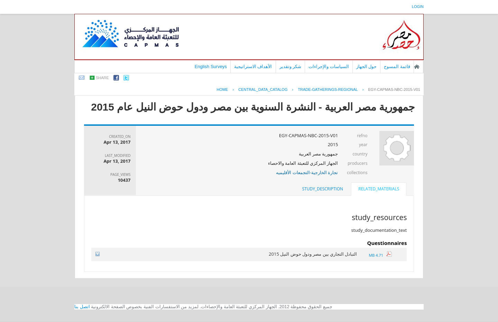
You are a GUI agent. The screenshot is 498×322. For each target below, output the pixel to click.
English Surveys (211, 66)
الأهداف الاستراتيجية (253, 66)
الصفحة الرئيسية (416, 66)
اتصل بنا (82, 306)
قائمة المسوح (397, 66)
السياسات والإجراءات (328, 66)
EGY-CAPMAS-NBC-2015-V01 (394, 89)
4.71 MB (380, 255)
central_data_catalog (262, 89)
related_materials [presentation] (378, 189)
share (102, 78)
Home (222, 89)
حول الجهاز (366, 66)
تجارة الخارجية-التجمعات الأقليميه (307, 172)
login (418, 6)
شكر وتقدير (290, 66)
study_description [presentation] (322, 189)
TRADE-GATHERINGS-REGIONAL (328, 89)
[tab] (378, 189)
